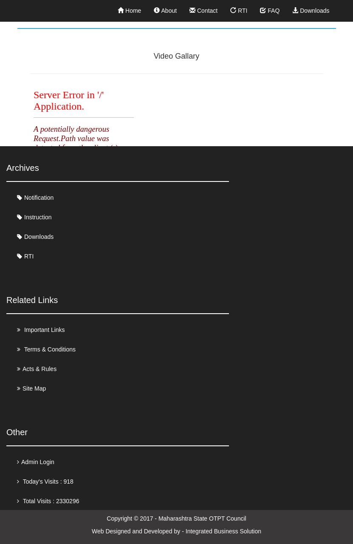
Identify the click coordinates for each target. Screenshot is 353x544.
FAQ (270, 10)
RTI (238, 10)
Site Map (34, 388)
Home (129, 10)
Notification (39, 197)
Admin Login (37, 462)
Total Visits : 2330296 (50, 501)
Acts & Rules (39, 369)
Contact (203, 10)
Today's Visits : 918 (47, 481)
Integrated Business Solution (223, 531)
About (165, 10)
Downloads (310, 10)
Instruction (38, 217)
